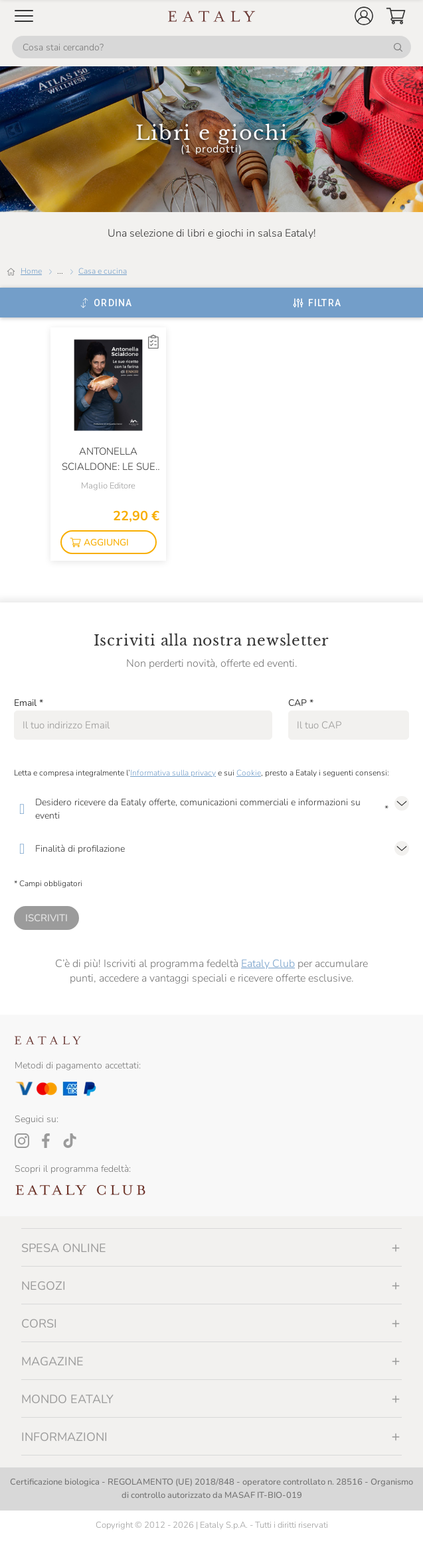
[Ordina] (105, 303)
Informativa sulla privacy (173, 773)
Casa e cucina (102, 271)
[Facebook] (46, 1140)
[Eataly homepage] (212, 16)
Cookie (248, 773)
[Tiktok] (69, 1140)
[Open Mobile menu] (24, 16)
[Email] (143, 725)
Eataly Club (268, 963)
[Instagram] (22, 1140)
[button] (364, 16)
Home (31, 271)
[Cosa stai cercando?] (211, 47)
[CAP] (348, 725)
